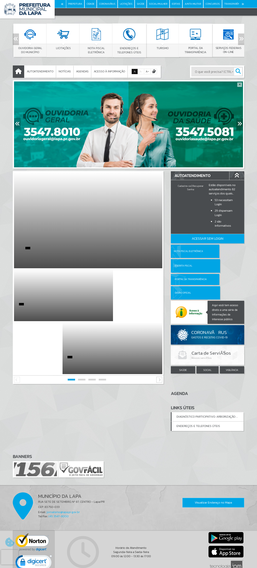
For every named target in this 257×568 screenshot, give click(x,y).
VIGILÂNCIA (232, 343)
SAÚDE (183, 343)
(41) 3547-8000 (58, 489)
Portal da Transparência (184, 265)
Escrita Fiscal (220, 251)
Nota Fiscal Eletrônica (188, 251)
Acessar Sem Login (207, 238)
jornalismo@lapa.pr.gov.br (63, 485)
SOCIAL (207, 343)
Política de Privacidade (128, 563)
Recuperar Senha (195, 187)
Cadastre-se (184, 186)
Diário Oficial (219, 266)
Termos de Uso (128, 559)
